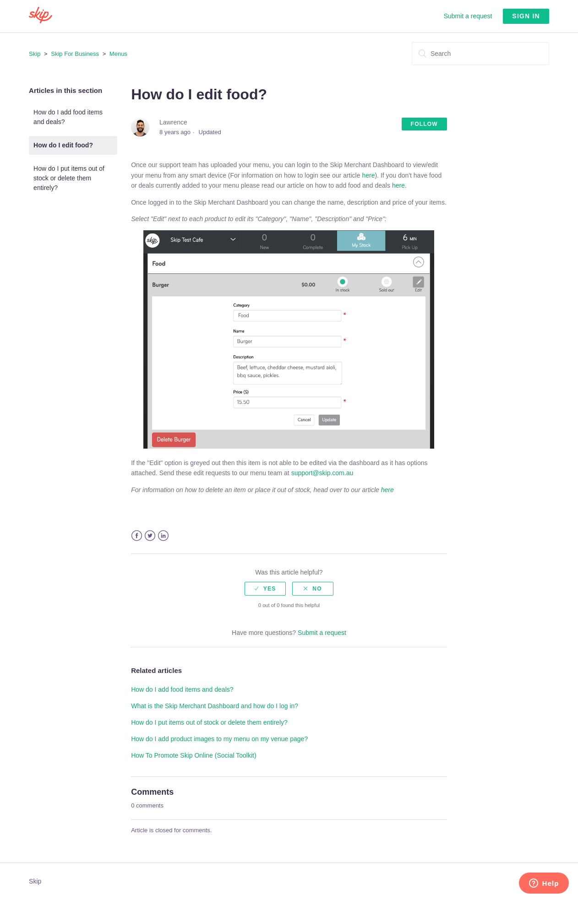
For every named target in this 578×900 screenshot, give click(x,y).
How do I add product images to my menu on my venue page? (219, 739)
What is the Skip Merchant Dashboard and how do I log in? (214, 706)
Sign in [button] (526, 16)
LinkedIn (163, 536)
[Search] (480, 53)
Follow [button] (424, 124)
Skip (34, 53)
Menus (118, 53)
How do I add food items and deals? (68, 116)
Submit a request (468, 16)
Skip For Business (75, 53)
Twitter (150, 536)
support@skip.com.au (322, 473)
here (368, 175)
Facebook (136, 536)
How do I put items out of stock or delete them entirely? (68, 178)
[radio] (265, 589)
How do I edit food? (63, 145)
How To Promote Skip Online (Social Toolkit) (193, 755)
